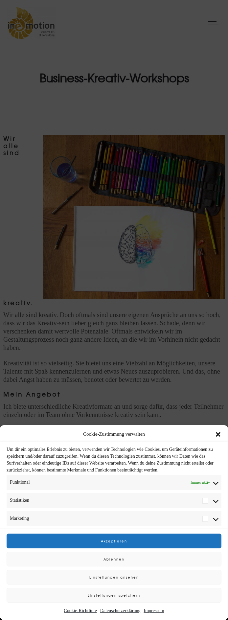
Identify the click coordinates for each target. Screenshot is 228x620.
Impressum (154, 610)
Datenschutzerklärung (120, 610)
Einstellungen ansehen (114, 577)
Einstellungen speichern (114, 595)
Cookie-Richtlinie (80, 610)
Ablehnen (114, 559)
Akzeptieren (114, 541)
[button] (218, 434)
